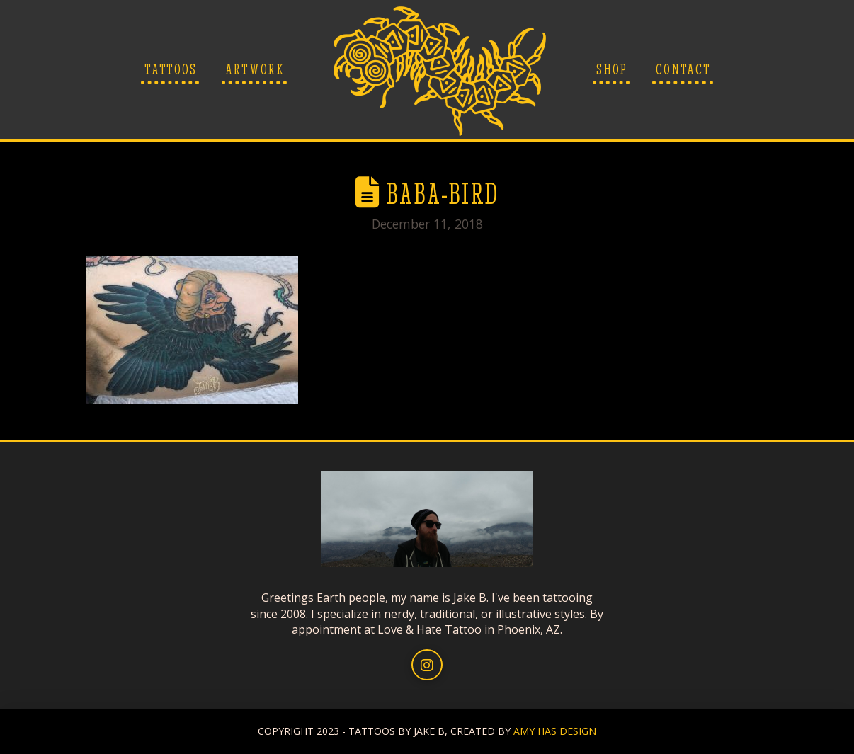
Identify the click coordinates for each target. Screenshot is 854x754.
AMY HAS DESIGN (554, 731)
